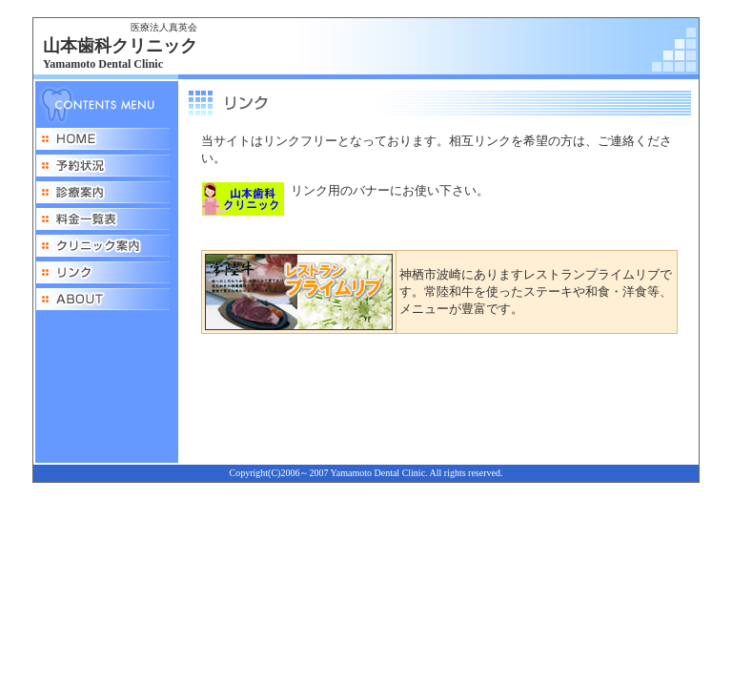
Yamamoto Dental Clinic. (379, 473)
